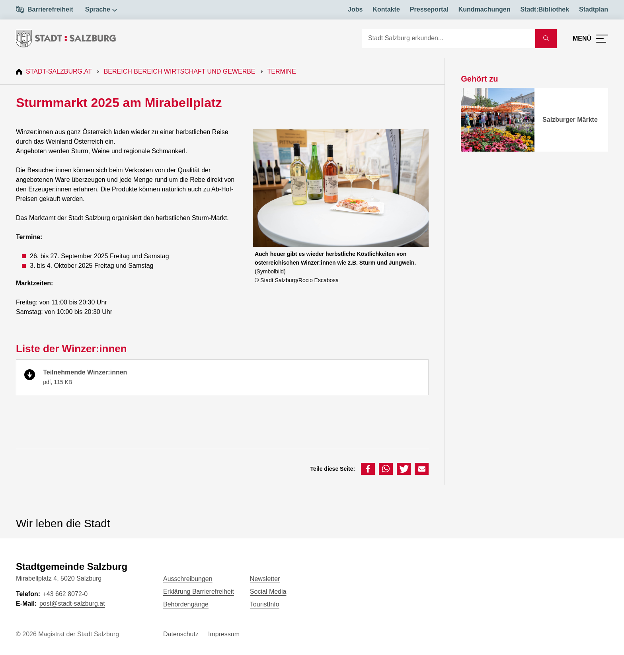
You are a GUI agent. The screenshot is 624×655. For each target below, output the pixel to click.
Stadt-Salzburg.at (59, 71)
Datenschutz (181, 634)
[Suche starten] (546, 38)
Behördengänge (186, 604)
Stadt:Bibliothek (544, 9)
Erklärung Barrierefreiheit (198, 591)
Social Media (268, 591)
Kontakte (386, 9)
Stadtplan (593, 9)
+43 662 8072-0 (65, 594)
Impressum (224, 634)
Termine (281, 71)
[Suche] (448, 38)
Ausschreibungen (188, 578)
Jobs (355, 9)
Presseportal (429, 9)
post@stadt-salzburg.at (72, 603)
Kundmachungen (484, 9)
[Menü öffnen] (590, 39)
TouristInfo (264, 604)
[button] (368, 469)
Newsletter (265, 578)
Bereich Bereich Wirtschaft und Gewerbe (179, 71)
